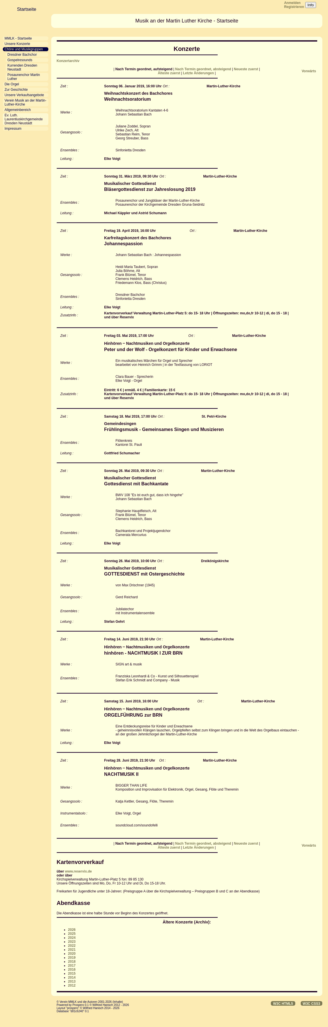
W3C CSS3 (311, 1004)
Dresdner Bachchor (22, 55)
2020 (72, 954)
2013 (72, 981)
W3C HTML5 (283, 1004)
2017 (72, 966)
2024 (72, 938)
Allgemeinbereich (18, 110)
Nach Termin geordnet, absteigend (203, 69)
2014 (72, 977)
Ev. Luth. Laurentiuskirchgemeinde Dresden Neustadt (24, 119)
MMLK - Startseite (18, 38)
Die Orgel (12, 84)
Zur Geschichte (16, 90)
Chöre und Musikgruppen (24, 49)
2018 (72, 962)
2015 (72, 974)
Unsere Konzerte (17, 44)
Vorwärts (309, 71)
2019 (72, 958)
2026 (72, 930)
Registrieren (294, 7)
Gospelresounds (19, 60)
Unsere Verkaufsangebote (24, 95)
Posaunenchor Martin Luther (23, 77)
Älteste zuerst (169, 73)
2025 (72, 934)
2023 (72, 942)
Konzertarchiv (68, 61)
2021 (72, 950)
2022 (72, 946)
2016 (72, 970)
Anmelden (292, 3)
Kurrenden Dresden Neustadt (22, 67)
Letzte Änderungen (199, 73)
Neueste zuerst (246, 69)
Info (311, 5)
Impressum (13, 129)
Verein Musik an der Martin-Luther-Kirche (25, 102)
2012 (72, 985)
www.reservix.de (78, 871)
